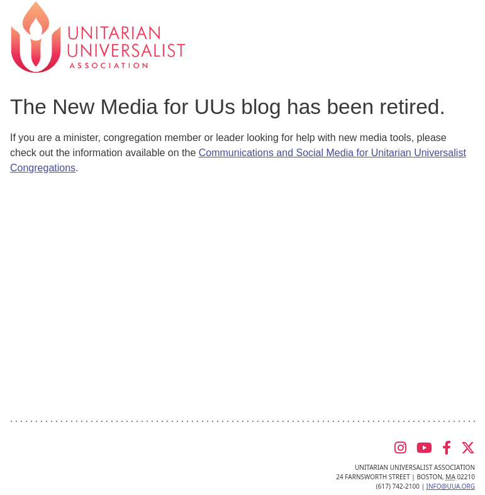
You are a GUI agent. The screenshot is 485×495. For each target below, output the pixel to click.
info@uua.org (450, 486)
